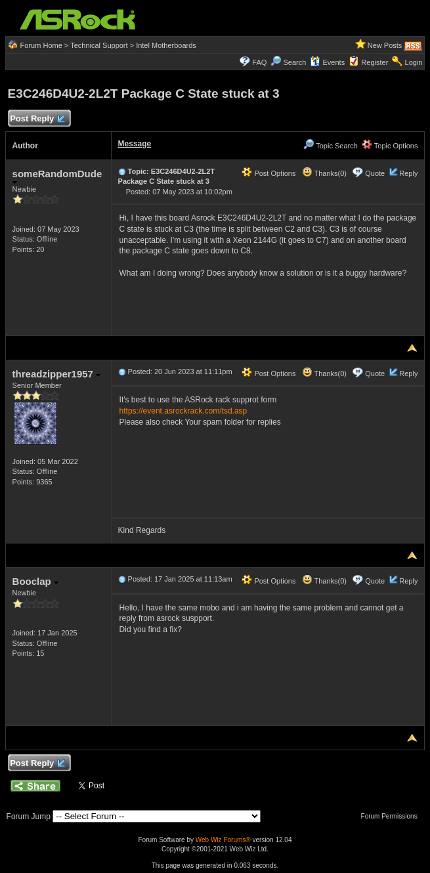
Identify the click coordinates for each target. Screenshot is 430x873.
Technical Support (98, 45)
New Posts (385, 45)
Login (414, 62)
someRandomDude (57, 176)
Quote (375, 173)
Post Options (268, 173)
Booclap (35, 581)
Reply (408, 173)
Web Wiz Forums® (223, 839)
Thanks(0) (324, 173)
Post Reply (37, 119)
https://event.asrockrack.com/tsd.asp (183, 410)
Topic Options (390, 146)
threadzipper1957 (56, 373)
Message (135, 143)
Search (294, 62)
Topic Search (330, 146)
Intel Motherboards (166, 45)
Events (327, 62)
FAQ (259, 62)
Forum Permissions (392, 816)
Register (374, 62)
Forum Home (41, 45)
